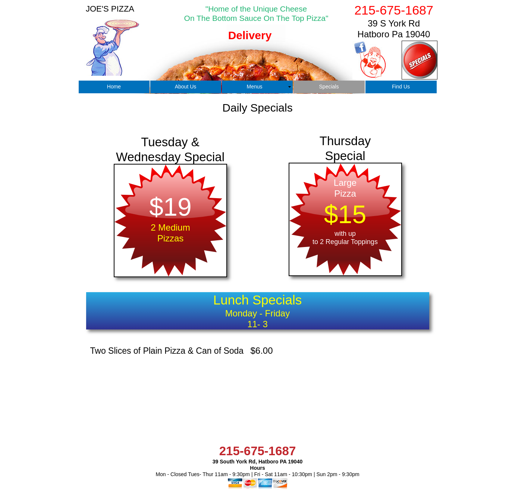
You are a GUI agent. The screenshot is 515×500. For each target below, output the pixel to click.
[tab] (250, 45)
